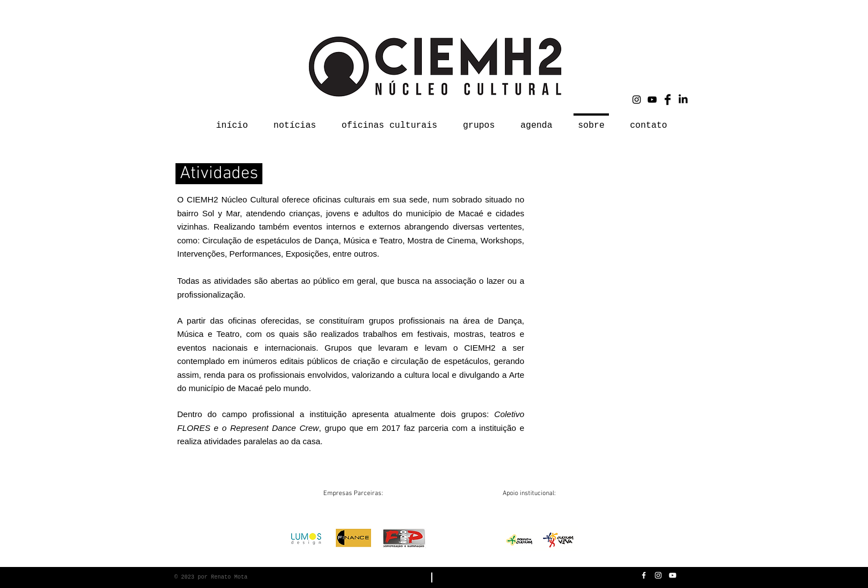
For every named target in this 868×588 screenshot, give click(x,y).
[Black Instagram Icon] (636, 99)
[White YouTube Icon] (672, 575)
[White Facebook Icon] (643, 575)
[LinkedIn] (683, 99)
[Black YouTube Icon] (652, 99)
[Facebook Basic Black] (667, 99)
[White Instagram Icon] (658, 575)
